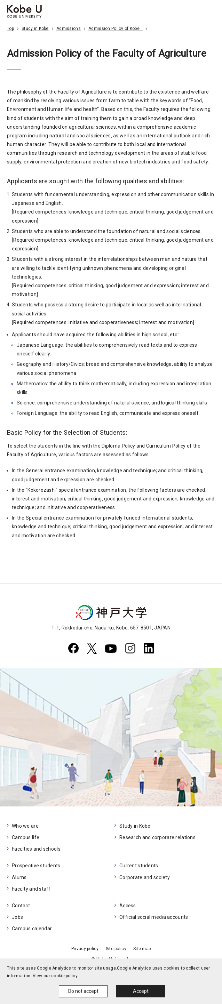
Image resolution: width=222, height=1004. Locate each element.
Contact (21, 905)
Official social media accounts (153, 917)
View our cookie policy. (55, 975)
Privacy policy (85, 948)
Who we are (25, 826)
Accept (141, 991)
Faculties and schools (36, 849)
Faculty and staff (31, 889)
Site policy (116, 948)
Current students (138, 865)
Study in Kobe (35, 28)
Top (10, 28)
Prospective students (36, 865)
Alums (19, 877)
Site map (142, 948)
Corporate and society (144, 877)
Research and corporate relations (157, 837)
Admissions (68, 28)
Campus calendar (32, 928)
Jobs (17, 917)
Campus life (25, 837)
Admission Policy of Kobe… (115, 28)
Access (127, 905)
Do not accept (83, 991)
